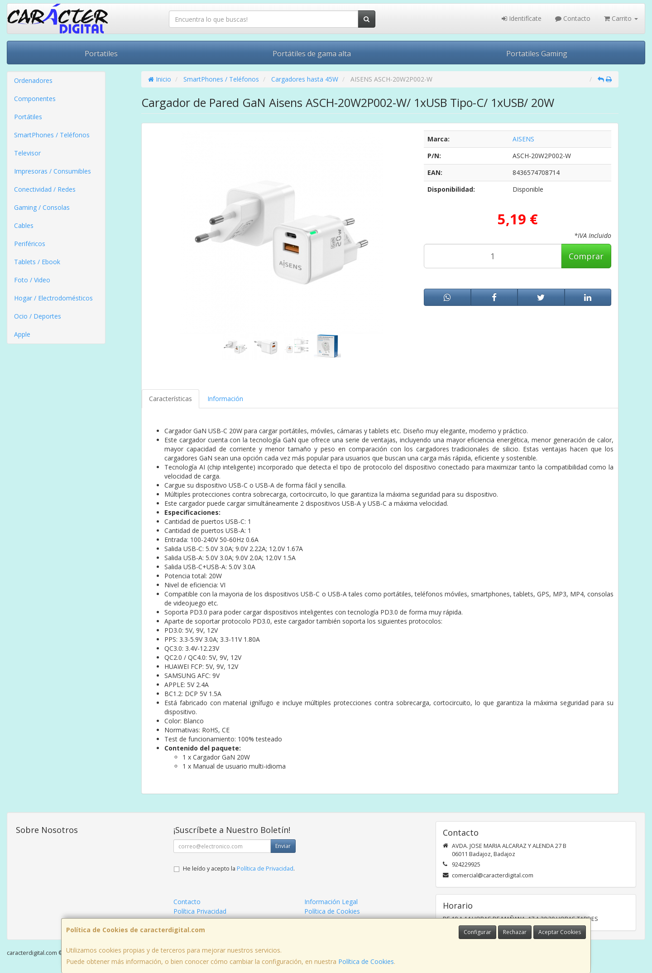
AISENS (523, 139)
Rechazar (515, 932)
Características (170, 398)
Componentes (35, 98)
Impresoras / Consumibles (52, 171)
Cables (24, 225)
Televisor (27, 153)
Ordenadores (33, 80)
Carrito (621, 18)
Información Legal (331, 901)
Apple (22, 334)
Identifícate (522, 18)
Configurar (477, 932)
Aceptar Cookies (559, 932)
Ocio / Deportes (37, 316)
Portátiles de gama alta (312, 53)
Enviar (283, 846)
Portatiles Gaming (536, 53)
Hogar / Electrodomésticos (53, 298)
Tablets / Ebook (37, 261)
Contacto (572, 18)
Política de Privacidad (265, 868)
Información (225, 398)
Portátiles (28, 116)
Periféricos (29, 243)
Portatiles (101, 53)
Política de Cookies (366, 961)
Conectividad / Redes (45, 189)
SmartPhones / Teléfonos (52, 135)
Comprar (586, 256)
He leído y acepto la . (239, 868)
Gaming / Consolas (42, 207)
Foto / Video (32, 280)
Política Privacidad (199, 911)
